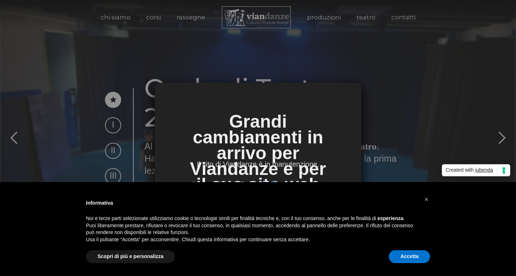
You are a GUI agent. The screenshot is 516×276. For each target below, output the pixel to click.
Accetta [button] (409, 256)
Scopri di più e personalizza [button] (130, 256)
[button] (426, 199)
